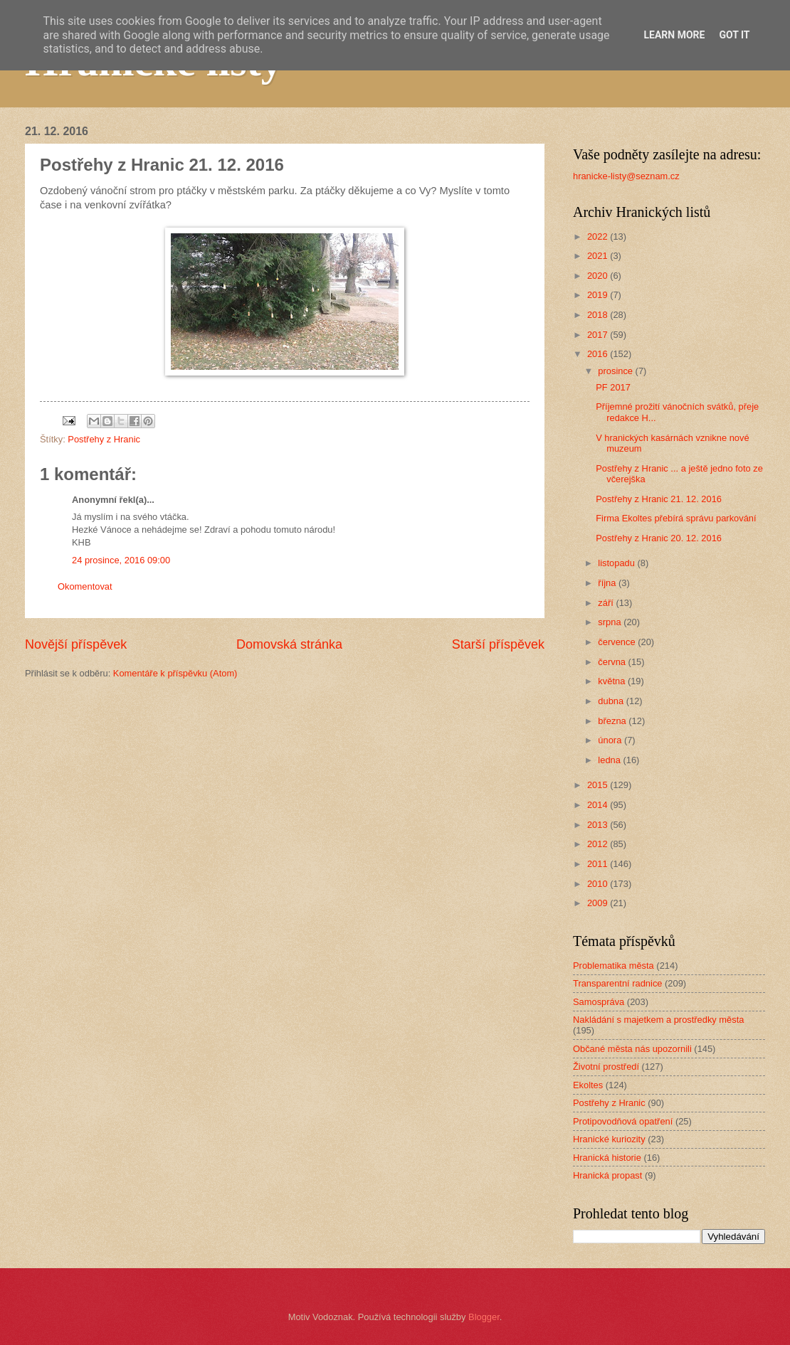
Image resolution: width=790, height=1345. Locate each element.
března (613, 721)
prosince (616, 371)
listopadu (617, 563)
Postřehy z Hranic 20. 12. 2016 (659, 538)
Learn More (674, 35)
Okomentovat (85, 586)
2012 (598, 844)
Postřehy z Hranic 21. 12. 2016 (659, 499)
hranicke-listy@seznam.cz (626, 176)
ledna (610, 760)
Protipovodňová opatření (623, 1121)
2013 (598, 824)
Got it (734, 35)
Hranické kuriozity (609, 1139)
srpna (610, 622)
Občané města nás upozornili (632, 1048)
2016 (598, 354)
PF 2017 (613, 387)
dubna (612, 701)
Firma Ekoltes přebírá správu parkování (676, 518)
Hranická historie (607, 1157)
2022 (598, 236)
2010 (598, 883)
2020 (598, 275)
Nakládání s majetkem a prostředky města (658, 1019)
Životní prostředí (606, 1066)
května (613, 681)
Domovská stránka (289, 644)
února (611, 740)
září (607, 602)
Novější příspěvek (76, 644)
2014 (598, 804)
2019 (598, 294)
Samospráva (598, 1001)
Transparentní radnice (617, 983)
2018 (598, 314)
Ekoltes (588, 1085)
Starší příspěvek (498, 644)
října (608, 583)
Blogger (484, 1317)
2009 (598, 903)
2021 (598, 255)
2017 (598, 334)
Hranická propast (607, 1175)
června (613, 661)
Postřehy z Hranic (104, 439)
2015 (598, 785)
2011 (598, 863)
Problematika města (613, 965)
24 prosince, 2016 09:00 (121, 560)
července (618, 642)
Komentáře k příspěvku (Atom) (175, 673)
